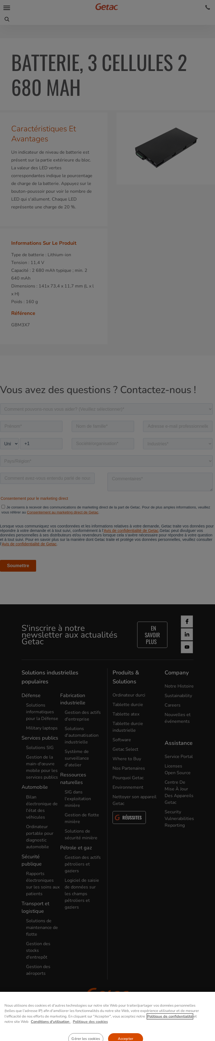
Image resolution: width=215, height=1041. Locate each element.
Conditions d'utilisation (51, 1033)
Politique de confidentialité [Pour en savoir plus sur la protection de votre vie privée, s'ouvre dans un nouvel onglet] (170, 1027)
